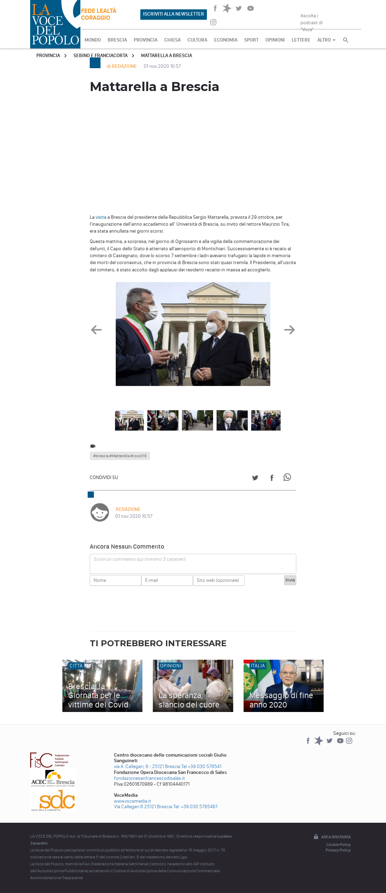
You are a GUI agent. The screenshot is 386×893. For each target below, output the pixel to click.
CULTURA (197, 40)
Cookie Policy (338, 844)
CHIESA (172, 40)
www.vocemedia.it (132, 801)
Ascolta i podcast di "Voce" (311, 20)
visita (101, 217)
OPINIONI (275, 40)
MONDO (93, 40)
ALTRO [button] (326, 40)
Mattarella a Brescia (166, 55)
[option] (193, 335)
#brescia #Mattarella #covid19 (120, 455)
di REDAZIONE (122, 66)
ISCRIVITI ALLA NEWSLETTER (173, 14)
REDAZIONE (127, 509)
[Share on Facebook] (272, 478)
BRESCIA (117, 40)
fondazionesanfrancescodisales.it (149, 778)
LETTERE (301, 40)
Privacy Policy (338, 850)
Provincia (48, 55)
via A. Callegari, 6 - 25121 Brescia (147, 766)
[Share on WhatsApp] (288, 478)
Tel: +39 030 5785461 (195, 807)
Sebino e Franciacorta (100, 55)
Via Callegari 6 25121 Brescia (143, 807)
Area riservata (332, 837)
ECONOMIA (225, 40)
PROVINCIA (145, 40)
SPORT (251, 40)
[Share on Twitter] (255, 478)
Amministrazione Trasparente (56, 877)
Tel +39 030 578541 (201, 766)
